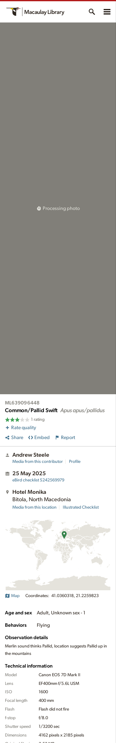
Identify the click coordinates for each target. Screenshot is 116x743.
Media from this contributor (37, 461)
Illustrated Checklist (81, 507)
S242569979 (38, 480)
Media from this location (34, 507)
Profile (74, 461)
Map (12, 596)
